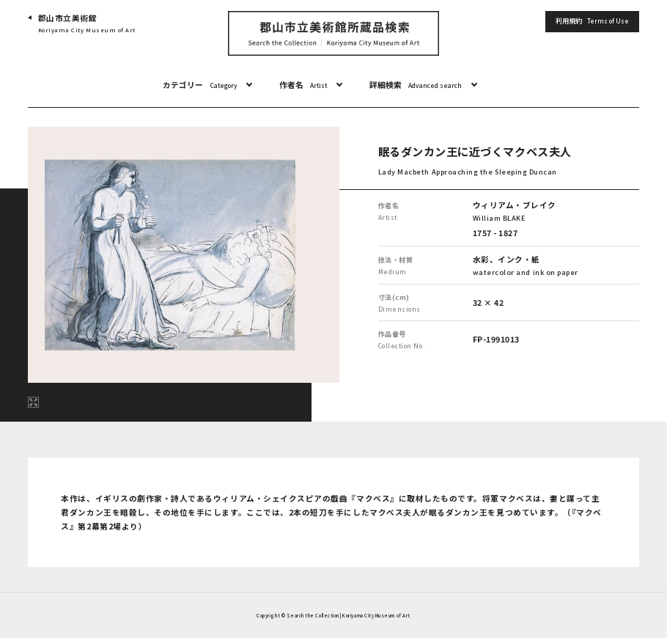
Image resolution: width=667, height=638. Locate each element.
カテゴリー (200, 85)
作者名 (303, 85)
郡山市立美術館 (87, 23)
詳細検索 (415, 85)
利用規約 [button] (593, 20)
